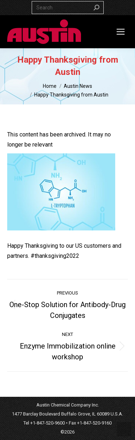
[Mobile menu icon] (120, 31)
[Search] (68, 7)
